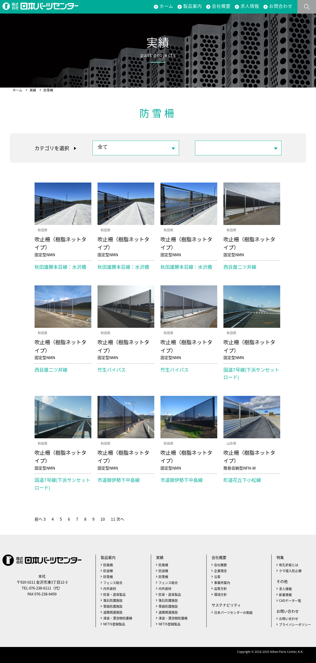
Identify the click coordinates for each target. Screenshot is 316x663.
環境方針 (220, 594)
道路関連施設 (112, 612)
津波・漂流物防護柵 (117, 618)
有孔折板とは (288, 564)
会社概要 (221, 6)
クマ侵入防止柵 (290, 570)
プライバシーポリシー (295, 624)
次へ (120, 519)
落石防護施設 (112, 600)
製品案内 (192, 6)
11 (113, 519)
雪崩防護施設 (112, 606)
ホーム (166, 6)
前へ (38, 519)
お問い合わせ (288, 618)
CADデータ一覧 (290, 600)
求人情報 (249, 6)
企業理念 (220, 570)
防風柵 (108, 564)
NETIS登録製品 (114, 624)
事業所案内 (222, 582)
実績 (33, 90)
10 (102, 519)
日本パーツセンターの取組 (233, 612)
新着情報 (285, 594)
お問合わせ (281, 6)
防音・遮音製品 (114, 594)
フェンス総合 (112, 582)
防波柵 (108, 570)
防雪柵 (108, 576)
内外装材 (109, 588)
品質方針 (220, 588)
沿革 (217, 576)
